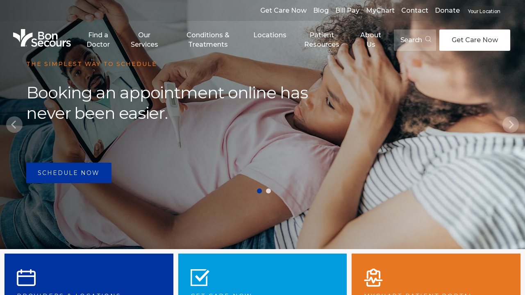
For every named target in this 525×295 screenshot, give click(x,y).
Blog (321, 10)
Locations (269, 35)
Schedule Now (69, 173)
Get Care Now (283, 10)
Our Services (144, 39)
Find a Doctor (98, 39)
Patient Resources (321, 39)
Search (415, 40)
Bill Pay (347, 10)
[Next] (510, 124)
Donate (447, 10)
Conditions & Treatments (208, 39)
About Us (370, 39)
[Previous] (14, 124)
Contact (414, 10)
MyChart (380, 10)
